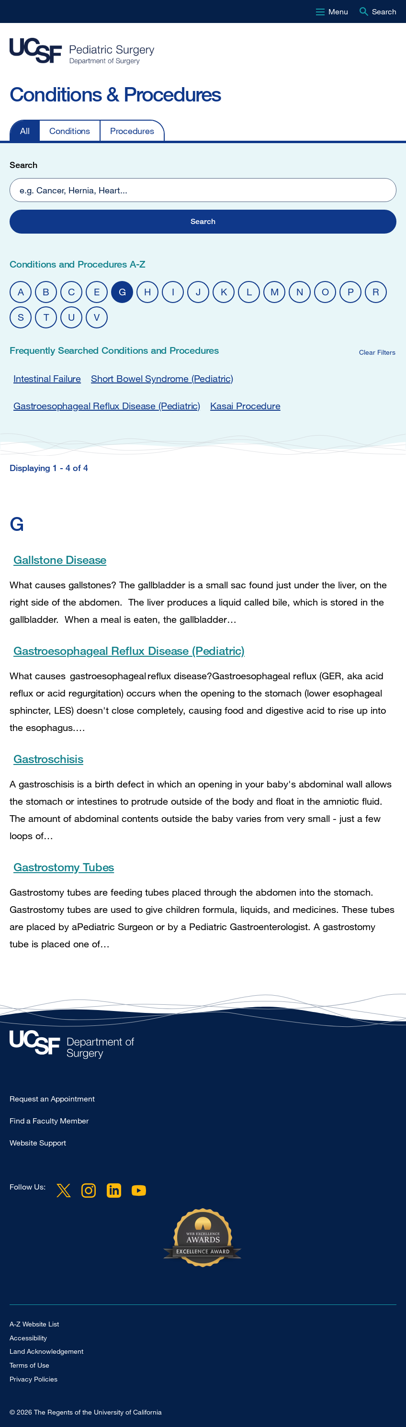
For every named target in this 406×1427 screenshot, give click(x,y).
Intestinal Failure (47, 378)
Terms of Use (29, 1365)
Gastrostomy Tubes (63, 867)
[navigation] (193, 130)
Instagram (88, 1190)
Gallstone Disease (59, 559)
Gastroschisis (48, 758)
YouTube (138, 1190)
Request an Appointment (52, 1098)
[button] (203, 222)
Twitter (63, 1190)
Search (384, 11)
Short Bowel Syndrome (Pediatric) (162, 378)
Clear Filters (377, 352)
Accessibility (28, 1338)
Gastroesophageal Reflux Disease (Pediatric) (106, 405)
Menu (338, 11)
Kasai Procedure (245, 405)
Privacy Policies (33, 1379)
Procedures (132, 130)
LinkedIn (113, 1190)
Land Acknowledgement (46, 1351)
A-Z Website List (34, 1324)
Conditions (69, 130)
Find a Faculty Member (49, 1120)
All (24, 130)
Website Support (38, 1142)
